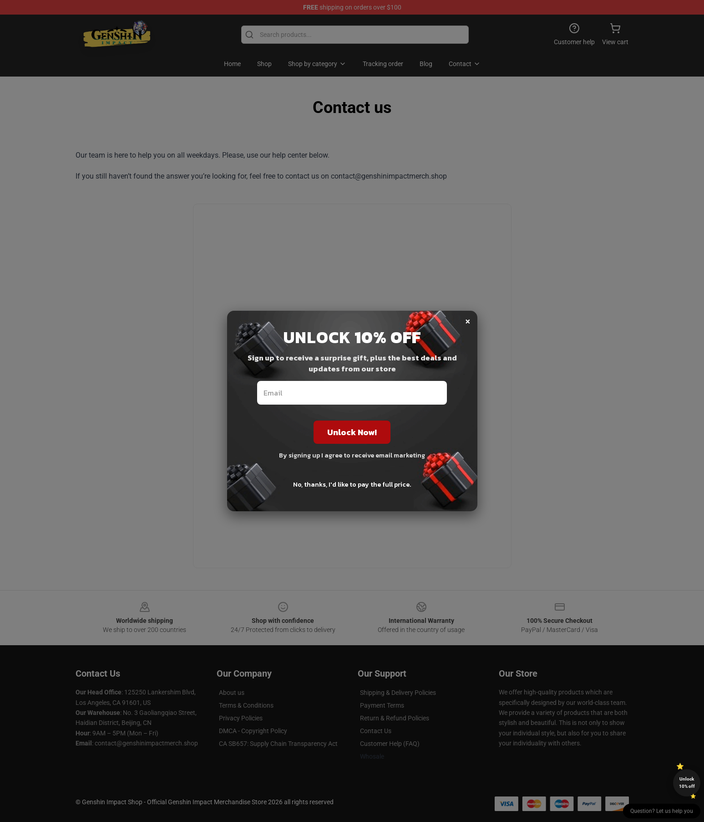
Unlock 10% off (687, 782)
